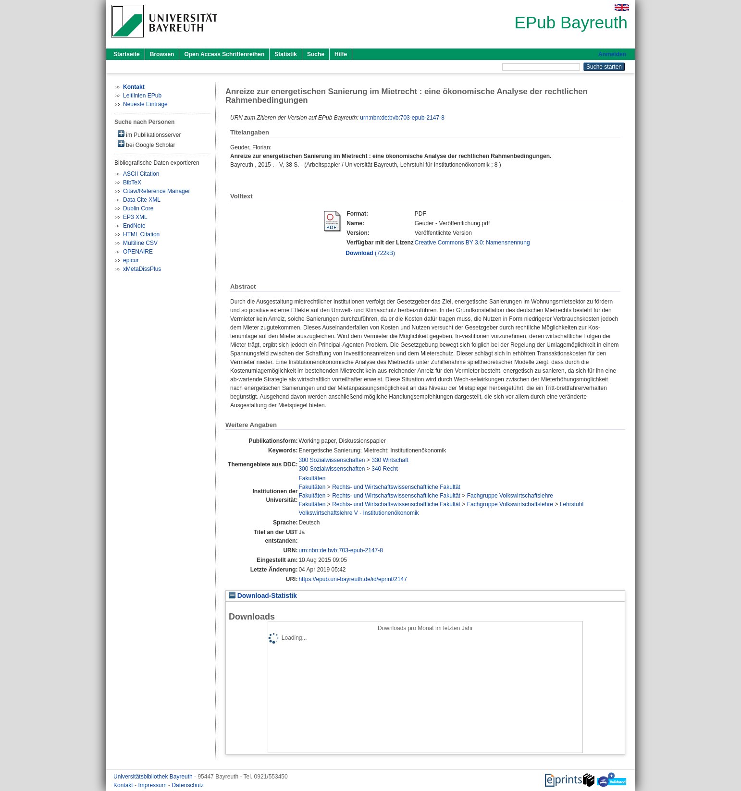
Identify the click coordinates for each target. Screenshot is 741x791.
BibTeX (132, 182)
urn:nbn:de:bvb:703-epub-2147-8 (402, 117)
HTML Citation (141, 234)
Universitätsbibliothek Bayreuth (153, 776)
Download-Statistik (263, 595)
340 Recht (384, 468)
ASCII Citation (141, 173)
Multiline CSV (140, 243)
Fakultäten (311, 478)
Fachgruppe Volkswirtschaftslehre (510, 495)
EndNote (134, 225)
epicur (131, 260)
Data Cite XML (142, 199)
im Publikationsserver (149, 134)
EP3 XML (135, 217)
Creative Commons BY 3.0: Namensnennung (472, 242)
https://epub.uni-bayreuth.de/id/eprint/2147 (352, 579)
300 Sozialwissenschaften (331, 460)
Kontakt (124, 785)
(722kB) (370, 253)
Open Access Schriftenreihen (224, 54)
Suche (315, 54)
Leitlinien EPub (142, 95)
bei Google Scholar (146, 144)
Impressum (153, 785)
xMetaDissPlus (142, 269)
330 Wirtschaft (389, 460)
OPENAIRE (138, 251)
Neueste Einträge (145, 104)
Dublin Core (138, 208)
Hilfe (340, 54)
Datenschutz (188, 785)
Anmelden (612, 54)
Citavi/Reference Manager (156, 191)
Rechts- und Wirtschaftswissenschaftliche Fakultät (396, 487)
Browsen (162, 54)
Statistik (285, 54)
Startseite (126, 54)
